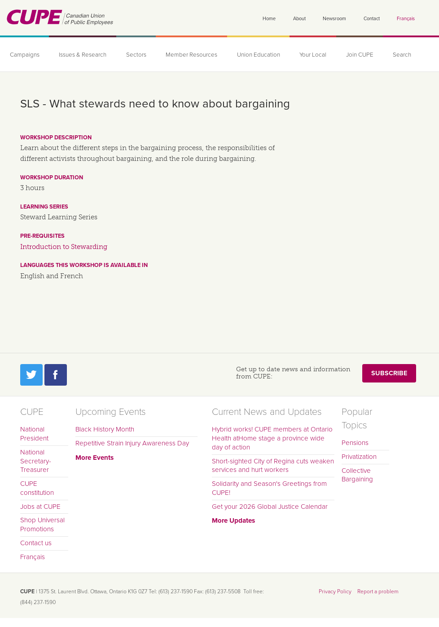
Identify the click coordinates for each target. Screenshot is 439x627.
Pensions (355, 443)
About (299, 19)
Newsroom (334, 19)
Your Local (312, 54)
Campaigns (25, 54)
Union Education (258, 54)
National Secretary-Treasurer (35, 461)
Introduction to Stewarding (63, 247)
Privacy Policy (335, 591)
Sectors (136, 54)
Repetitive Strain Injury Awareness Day (132, 443)
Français (406, 19)
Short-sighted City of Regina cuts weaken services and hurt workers (273, 465)
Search (402, 54)
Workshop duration (51, 177)
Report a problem (378, 591)
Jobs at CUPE (40, 506)
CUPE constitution (37, 488)
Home (269, 19)
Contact (372, 19)
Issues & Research (82, 54)
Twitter (31, 375)
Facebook (55, 375)
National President (34, 433)
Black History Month (104, 429)
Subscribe (389, 373)
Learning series (44, 206)
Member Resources (191, 54)
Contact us (36, 543)
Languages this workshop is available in (84, 265)
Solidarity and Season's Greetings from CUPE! (269, 488)
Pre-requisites (42, 236)
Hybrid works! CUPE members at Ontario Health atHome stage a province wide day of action (272, 438)
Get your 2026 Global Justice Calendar (270, 506)
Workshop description (56, 137)
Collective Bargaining (357, 475)
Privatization (359, 457)
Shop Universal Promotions (42, 524)
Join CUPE (359, 54)
